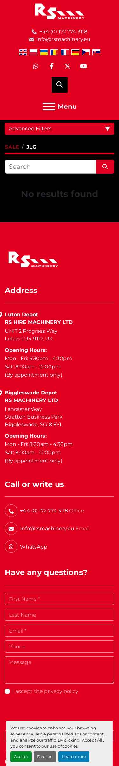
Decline (45, 756)
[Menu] (49, 106)
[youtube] (83, 66)
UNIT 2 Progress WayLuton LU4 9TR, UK (31, 335)
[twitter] (68, 66)
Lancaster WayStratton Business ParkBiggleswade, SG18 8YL (34, 416)
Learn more (74, 756)
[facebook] (52, 66)
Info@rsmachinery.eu (47, 528)
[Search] (50, 167)
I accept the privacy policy (45, 691)
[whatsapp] (36, 66)
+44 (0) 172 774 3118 (63, 32)
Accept (21, 756)
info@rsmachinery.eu (63, 39)
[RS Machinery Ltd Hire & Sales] (33, 259)
